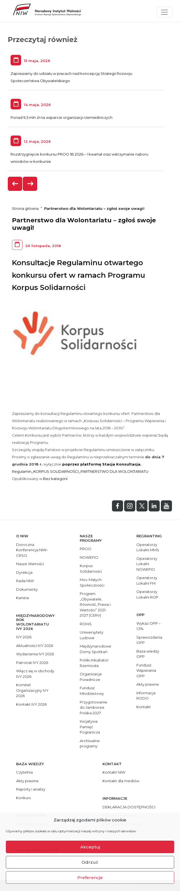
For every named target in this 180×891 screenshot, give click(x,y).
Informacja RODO (146, 696)
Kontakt (143, 707)
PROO (85, 549)
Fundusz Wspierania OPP (146, 670)
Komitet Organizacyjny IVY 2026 (32, 690)
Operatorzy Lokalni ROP (147, 594)
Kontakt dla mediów (120, 781)
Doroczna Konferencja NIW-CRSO (32, 550)
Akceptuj (90, 847)
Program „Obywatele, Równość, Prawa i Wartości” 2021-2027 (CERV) (95, 604)
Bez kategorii (55, 478)
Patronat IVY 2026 (32, 662)
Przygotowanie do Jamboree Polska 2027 (93, 707)
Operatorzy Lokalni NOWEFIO (146, 564)
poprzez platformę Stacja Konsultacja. (101, 464)
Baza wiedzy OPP (147, 654)
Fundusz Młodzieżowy (92, 691)
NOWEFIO (89, 557)
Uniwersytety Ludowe (91, 635)
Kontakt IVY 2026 (31, 704)
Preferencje (90, 877)
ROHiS (86, 624)
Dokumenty (27, 589)
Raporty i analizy (30, 789)
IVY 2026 (23, 637)
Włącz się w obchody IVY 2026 (35, 674)
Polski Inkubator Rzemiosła (94, 663)
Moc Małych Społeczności (92, 582)
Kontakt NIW (113, 772)
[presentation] (15, 184)
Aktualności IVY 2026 (34, 645)
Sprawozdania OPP (149, 640)
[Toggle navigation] (164, 12)
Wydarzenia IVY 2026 (35, 654)
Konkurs (23, 798)
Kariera (22, 597)
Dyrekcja (24, 572)
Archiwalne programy (90, 744)
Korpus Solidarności (91, 568)
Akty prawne (147, 684)
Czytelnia (24, 772)
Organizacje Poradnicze (91, 677)
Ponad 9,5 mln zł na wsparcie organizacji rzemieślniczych (61, 117)
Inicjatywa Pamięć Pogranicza (90, 726)
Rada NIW (25, 581)
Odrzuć (90, 862)
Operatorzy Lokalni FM (146, 580)
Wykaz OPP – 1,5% (148, 626)
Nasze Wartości (30, 564)
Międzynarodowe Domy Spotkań (95, 649)
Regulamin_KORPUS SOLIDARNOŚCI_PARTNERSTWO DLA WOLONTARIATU (80, 471)
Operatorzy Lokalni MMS (147, 547)
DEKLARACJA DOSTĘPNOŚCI (128, 807)
